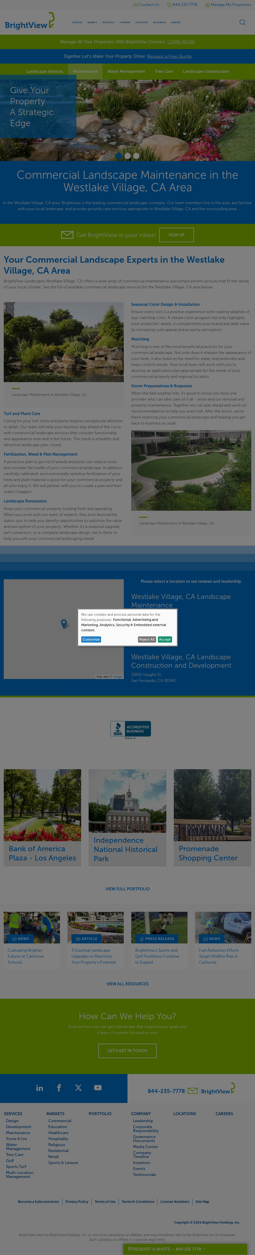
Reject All (147, 639)
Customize (91, 639)
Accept (165, 639)
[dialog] (127, 627)
